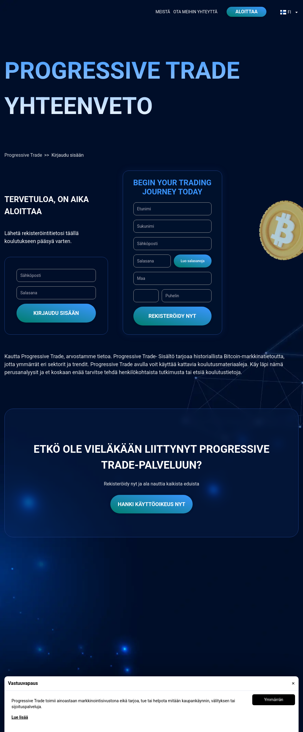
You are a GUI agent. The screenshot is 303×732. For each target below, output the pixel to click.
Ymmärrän (273, 699)
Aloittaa (246, 11)
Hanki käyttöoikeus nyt (151, 504)
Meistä (162, 11)
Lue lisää (20, 717)
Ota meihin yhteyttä (195, 11)
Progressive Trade (23, 155)
